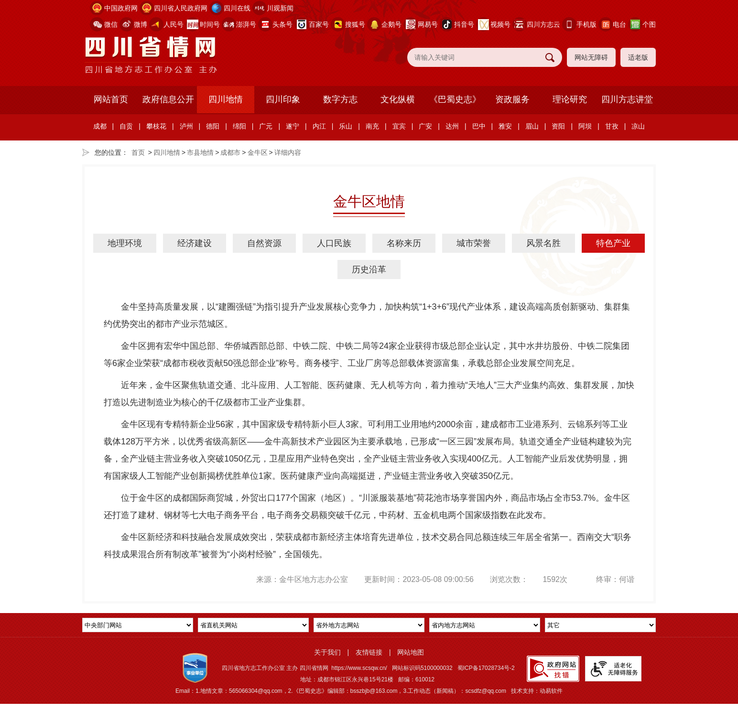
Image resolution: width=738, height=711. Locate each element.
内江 (319, 126)
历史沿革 (369, 269)
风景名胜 (543, 243)
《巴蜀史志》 (455, 99)
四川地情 (225, 99)
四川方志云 (543, 24)
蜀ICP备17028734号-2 (486, 668)
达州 (452, 126)
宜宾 (399, 126)
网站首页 (111, 99)
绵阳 (239, 126)
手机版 (586, 24)
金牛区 (258, 152)
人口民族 (334, 243)
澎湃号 (246, 24)
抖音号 (464, 24)
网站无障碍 (591, 57)
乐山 (345, 126)
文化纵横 (397, 99)
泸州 (186, 126)
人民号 (173, 24)
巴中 (479, 126)
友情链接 (369, 652)
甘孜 (612, 126)
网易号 (428, 24)
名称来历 (404, 243)
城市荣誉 (473, 243)
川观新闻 (280, 8)
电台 (619, 24)
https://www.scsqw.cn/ (359, 668)
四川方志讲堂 (627, 99)
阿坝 (585, 126)
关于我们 (327, 652)
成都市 (230, 152)
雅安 (505, 126)
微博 (140, 24)
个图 (649, 24)
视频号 (500, 24)
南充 (372, 126)
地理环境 (125, 243)
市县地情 (200, 152)
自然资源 (264, 243)
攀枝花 (156, 126)
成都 (100, 126)
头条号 (282, 24)
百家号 (319, 24)
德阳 (212, 126)
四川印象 (283, 99)
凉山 (638, 126)
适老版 (638, 57)
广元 (265, 126)
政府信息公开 (168, 99)
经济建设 (194, 243)
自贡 (126, 126)
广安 (425, 126)
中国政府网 (121, 8)
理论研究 (570, 99)
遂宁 (292, 126)
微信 (111, 24)
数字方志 (340, 99)
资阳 (558, 126)
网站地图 (410, 652)
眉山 (532, 126)
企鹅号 (391, 24)
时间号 (210, 24)
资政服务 (512, 99)
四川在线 (237, 8)
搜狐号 (355, 24)
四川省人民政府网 (180, 8)
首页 (138, 152)
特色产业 (613, 243)
